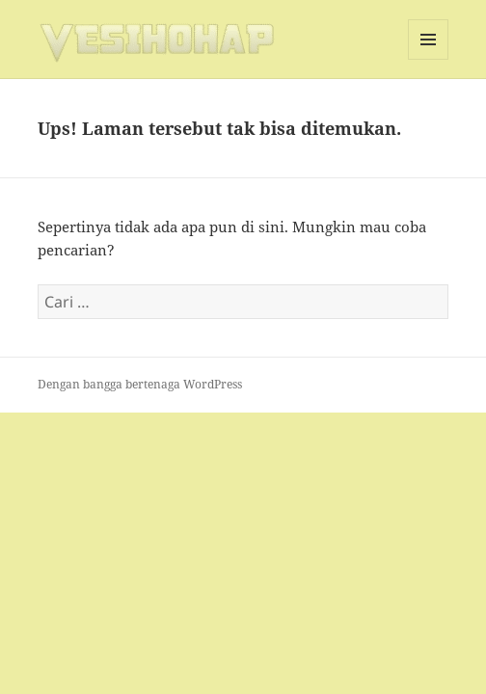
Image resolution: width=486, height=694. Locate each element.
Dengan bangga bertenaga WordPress (140, 384)
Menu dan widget (428, 59)
